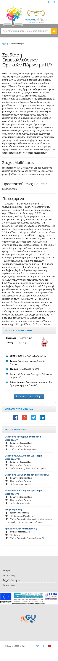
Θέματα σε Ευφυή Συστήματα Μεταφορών (27, 474)
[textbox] (26, 31)
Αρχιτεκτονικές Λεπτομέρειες (21, 528)
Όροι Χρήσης (9, 575)
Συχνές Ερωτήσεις (12, 580)
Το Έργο (7, 570)
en (53, 1)
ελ (49, 1)
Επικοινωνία (9, 585)
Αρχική (5, 43)
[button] (54, 31)
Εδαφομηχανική (13, 509)
